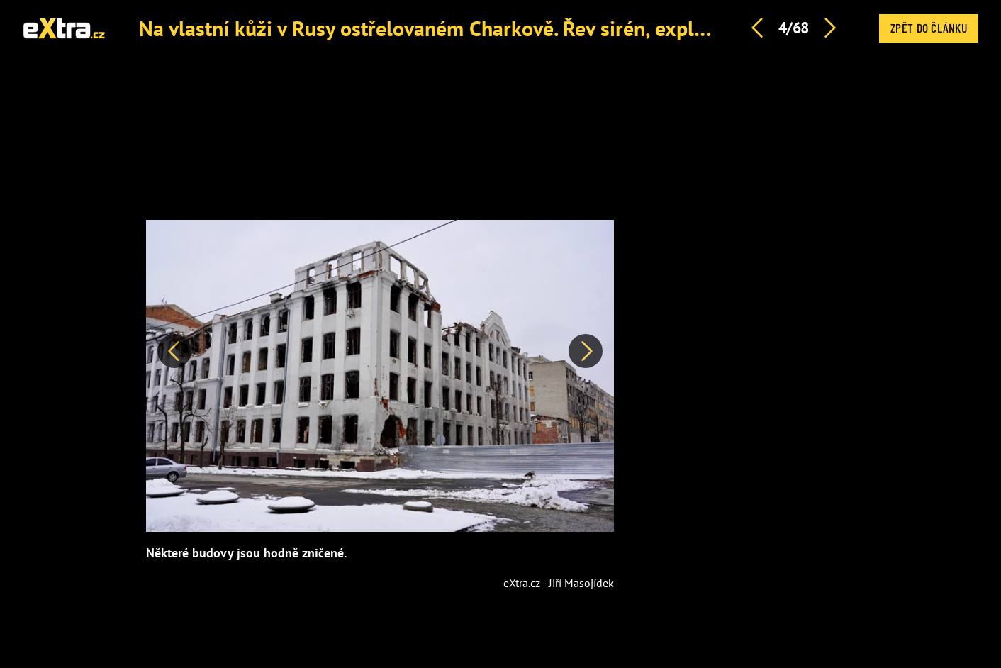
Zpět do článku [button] (928, 27)
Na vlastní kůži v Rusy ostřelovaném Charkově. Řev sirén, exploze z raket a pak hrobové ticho (558, 28)
